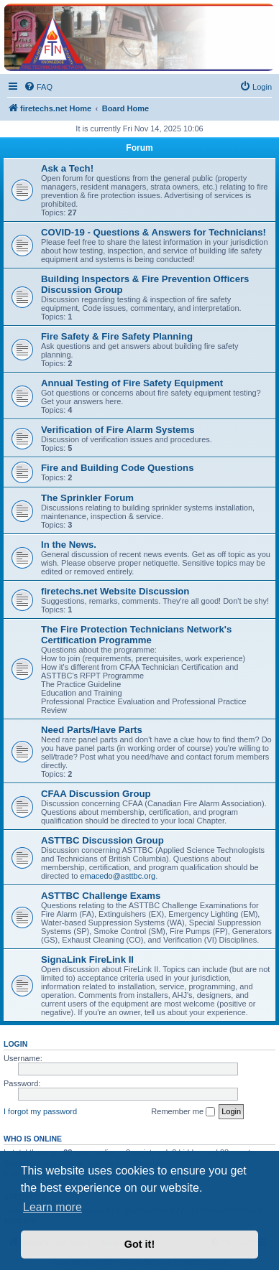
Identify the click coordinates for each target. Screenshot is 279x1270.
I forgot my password (40, 1111)
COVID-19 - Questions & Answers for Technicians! (153, 232)
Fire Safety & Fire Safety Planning (117, 336)
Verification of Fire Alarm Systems (118, 429)
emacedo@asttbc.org (117, 876)
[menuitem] (38, 86)
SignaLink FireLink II (87, 959)
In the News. (68, 544)
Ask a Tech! (67, 168)
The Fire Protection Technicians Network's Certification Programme (136, 634)
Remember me (183, 1112)
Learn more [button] (52, 1207)
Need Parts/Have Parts (91, 729)
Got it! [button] (139, 1244)
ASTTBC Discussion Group (102, 840)
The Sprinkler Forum (87, 497)
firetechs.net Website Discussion (115, 591)
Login (15, 1044)
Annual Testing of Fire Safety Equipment (132, 383)
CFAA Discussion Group (96, 793)
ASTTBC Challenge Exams (100, 895)
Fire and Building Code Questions (117, 467)
